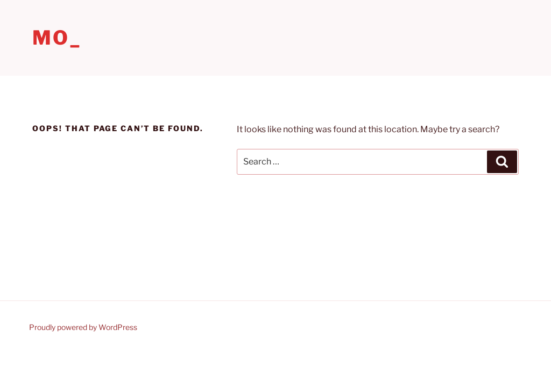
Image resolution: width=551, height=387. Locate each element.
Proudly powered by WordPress (83, 327)
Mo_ (57, 37)
